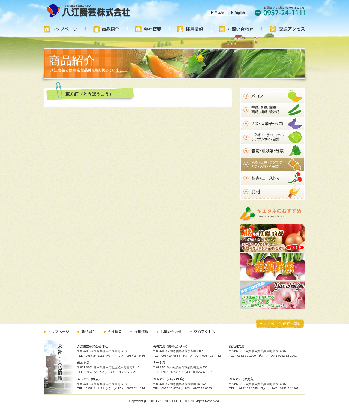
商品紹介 (88, 332)
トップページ (58, 332)
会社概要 (115, 332)
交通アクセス (204, 332)
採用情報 (141, 332)
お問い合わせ (171, 332)
